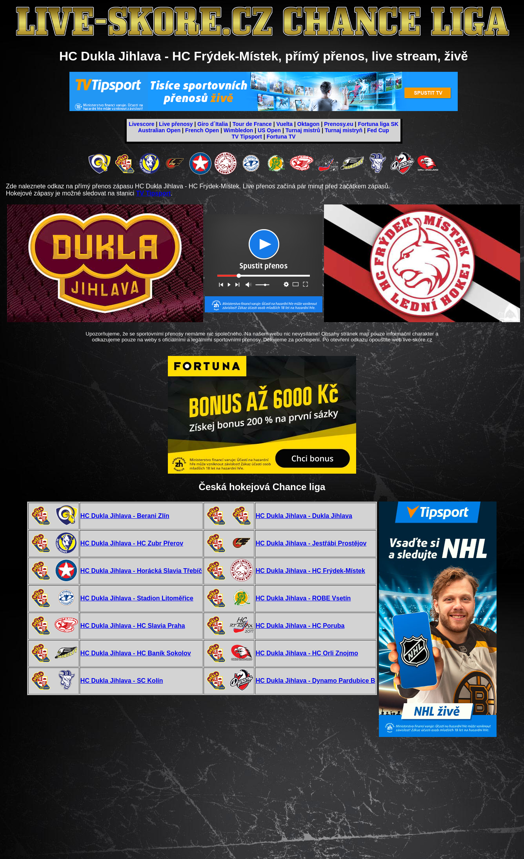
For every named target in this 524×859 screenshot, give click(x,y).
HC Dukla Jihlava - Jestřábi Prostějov (311, 543)
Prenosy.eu (338, 124)
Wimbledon (238, 130)
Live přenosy (176, 124)
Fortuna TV (281, 136)
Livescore (141, 124)
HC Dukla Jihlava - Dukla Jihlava (304, 515)
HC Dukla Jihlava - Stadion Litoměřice (136, 598)
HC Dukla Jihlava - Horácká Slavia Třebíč (141, 570)
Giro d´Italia (212, 124)
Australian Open (159, 130)
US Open (269, 130)
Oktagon (308, 124)
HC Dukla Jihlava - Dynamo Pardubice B (315, 680)
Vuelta (285, 124)
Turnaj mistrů (303, 130)
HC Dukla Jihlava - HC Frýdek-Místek (310, 570)
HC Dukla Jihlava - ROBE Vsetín (303, 598)
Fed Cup (378, 130)
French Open (202, 130)
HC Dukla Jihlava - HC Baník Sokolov (135, 653)
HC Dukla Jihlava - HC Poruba (300, 625)
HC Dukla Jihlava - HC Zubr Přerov (131, 543)
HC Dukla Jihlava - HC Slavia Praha (132, 625)
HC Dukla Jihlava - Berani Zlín (124, 515)
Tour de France (252, 124)
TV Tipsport (246, 136)
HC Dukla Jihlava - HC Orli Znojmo (307, 653)
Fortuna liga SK (378, 124)
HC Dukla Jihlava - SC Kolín (121, 680)
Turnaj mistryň (343, 130)
